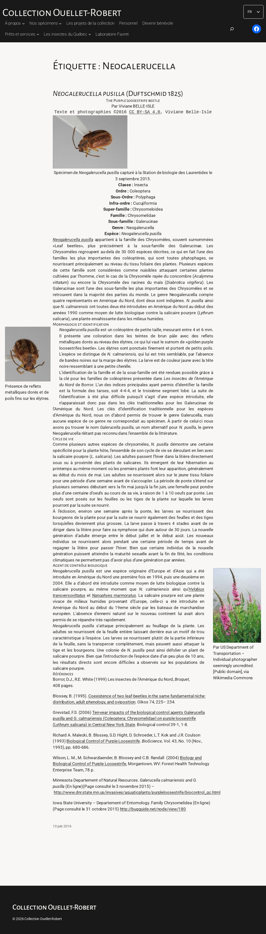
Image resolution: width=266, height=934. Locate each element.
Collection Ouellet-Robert (61, 12)
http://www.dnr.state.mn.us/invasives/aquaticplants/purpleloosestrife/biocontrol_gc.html (137, 792)
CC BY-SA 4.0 (144, 112)
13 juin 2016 (62, 826)
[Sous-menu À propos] (23, 23)
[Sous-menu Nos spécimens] (60, 23)
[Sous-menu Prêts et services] (38, 34)
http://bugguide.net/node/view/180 (153, 809)
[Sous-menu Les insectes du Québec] (89, 34)
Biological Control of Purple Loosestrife (103, 741)
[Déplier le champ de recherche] (232, 29)
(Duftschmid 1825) (118, 93)
